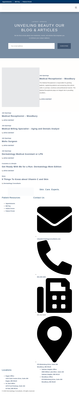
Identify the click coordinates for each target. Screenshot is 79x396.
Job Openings (44, 75)
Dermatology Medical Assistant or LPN (22, 154)
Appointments (7, 2)
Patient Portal (27, 2)
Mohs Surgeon (9, 141)
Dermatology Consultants (12, 183)
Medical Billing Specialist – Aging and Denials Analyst (30, 129)
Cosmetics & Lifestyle (9, 163)
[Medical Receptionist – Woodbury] (21, 87)
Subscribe (64, 46)
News (3, 176)
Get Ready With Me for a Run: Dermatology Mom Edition (31, 167)
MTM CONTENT (46, 99)
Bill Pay (17, 2)
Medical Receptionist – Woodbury (57, 79)
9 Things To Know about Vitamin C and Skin (25, 179)
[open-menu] (76, 7)
